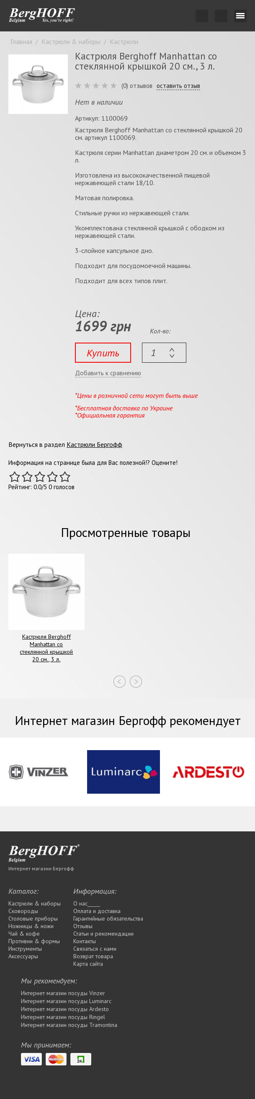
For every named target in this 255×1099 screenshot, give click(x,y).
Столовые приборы (33, 918)
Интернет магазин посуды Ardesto (65, 1009)
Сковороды (23, 911)
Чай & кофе (24, 933)
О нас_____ (86, 903)
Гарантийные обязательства (108, 918)
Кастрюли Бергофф (94, 444)
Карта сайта (88, 963)
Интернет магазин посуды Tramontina (69, 1025)
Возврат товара (93, 956)
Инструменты (25, 948)
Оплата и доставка (97, 911)
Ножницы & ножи (31, 926)
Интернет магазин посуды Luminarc (66, 1001)
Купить (103, 352)
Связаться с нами (94, 948)
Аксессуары (23, 956)
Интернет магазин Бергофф (41, 868)
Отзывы (83, 926)
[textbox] (164, 353)
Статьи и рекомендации (103, 933)
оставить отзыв (178, 86)
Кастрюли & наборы (34, 903)
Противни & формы (34, 941)
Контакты (84, 941)
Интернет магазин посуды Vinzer (63, 993)
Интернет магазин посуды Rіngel (63, 1017)
